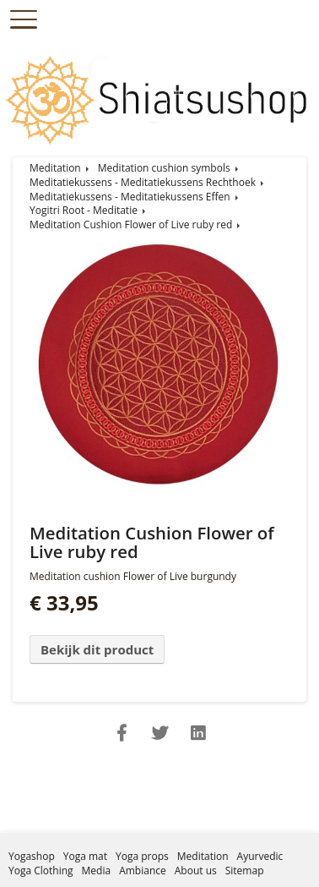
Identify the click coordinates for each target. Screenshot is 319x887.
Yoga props (142, 856)
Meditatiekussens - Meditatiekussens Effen (130, 196)
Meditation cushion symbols (164, 168)
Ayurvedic (260, 856)
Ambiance (142, 870)
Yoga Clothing (40, 870)
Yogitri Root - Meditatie (84, 210)
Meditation (55, 168)
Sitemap (244, 870)
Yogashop (31, 856)
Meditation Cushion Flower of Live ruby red (131, 224)
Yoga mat (85, 856)
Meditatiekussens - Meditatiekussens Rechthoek (143, 182)
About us (196, 870)
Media (96, 870)
